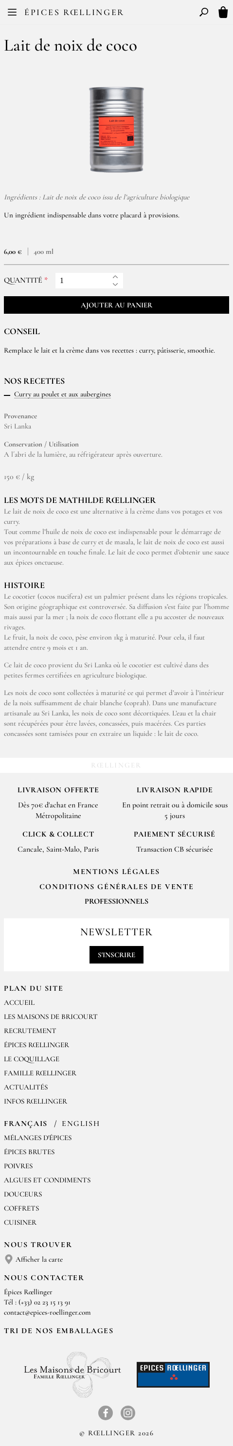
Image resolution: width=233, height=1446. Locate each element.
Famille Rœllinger (40, 1073)
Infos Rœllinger (35, 1101)
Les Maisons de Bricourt (51, 1016)
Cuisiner (20, 1222)
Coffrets (21, 1208)
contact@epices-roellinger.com (47, 1312)
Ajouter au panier (116, 305)
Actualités (26, 1087)
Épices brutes (29, 1151)
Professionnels (116, 901)
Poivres (18, 1165)
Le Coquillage (31, 1058)
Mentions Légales (116, 871)
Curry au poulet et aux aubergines (62, 394)
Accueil (19, 1002)
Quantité (23, 280)
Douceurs (23, 1194)
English (81, 1123)
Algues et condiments (47, 1180)
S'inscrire (116, 954)
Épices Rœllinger (74, 12)
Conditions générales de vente (116, 887)
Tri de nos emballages (59, 1331)
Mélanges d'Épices (38, 1137)
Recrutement (30, 1030)
